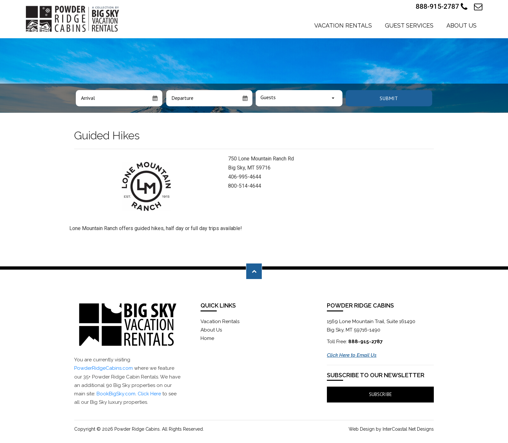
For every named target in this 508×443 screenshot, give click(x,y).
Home (207, 338)
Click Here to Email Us (351, 355)
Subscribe (380, 394)
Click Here (149, 394)
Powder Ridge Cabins (73, 19)
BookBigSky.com (116, 394)
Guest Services (409, 25)
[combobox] (299, 98)
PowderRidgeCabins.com (103, 368)
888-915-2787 (442, 7)
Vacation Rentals (343, 25)
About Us (461, 25)
